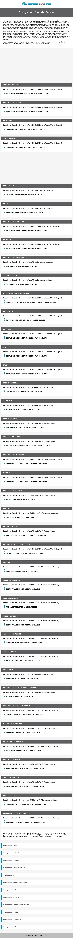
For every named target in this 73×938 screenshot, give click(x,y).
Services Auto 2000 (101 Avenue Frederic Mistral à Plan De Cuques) (36, 23)
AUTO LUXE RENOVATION (13, 741)
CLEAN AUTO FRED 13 (11, 580)
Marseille (25, 43)
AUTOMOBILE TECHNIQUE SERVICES (17, 544)
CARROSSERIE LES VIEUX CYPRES (16, 706)
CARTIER (6, 562)
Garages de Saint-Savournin (14, 867)
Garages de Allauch (10, 845)
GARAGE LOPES (9, 795)
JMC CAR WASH (9, 138)
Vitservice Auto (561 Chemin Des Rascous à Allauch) (51, 33)
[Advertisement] (36, 63)
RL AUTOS (7, 239)
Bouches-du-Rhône (22, 22)
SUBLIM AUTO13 (9, 616)
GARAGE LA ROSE (9, 652)
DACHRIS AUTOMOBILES (12, 723)
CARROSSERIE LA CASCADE (13, 454)
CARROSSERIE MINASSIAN (13, 221)
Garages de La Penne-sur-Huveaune (17, 890)
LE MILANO (7, 120)
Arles (40, 43)
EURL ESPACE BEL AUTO (12, 383)
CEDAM (6, 508)
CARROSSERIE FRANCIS (12, 634)
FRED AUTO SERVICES (11, 419)
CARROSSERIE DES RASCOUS (14, 257)
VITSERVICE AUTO (10, 275)
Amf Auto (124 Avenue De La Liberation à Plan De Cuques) (48, 36)
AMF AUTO (7, 329)
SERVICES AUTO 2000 (12, 84)
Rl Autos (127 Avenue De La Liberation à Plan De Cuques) (44, 31)
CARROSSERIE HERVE (11, 759)
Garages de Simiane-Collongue (15, 882)
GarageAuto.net (8, 21)
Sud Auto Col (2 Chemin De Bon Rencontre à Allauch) (36, 27)
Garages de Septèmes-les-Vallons (16, 904)
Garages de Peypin (10, 912)
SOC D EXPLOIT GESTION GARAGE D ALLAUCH (20, 688)
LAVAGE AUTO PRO (10, 526)
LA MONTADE (8, 311)
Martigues (48, 43)
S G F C (5, 347)
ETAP (5, 365)
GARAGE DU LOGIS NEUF (12, 490)
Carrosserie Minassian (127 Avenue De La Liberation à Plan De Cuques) (42, 28)
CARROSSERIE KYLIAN (12, 102)
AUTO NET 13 (8, 670)
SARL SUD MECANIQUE (11, 598)
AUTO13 (6, 203)
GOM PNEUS (7, 401)
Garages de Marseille (11, 897)
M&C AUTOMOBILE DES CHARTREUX (17, 293)
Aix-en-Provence (33, 43)
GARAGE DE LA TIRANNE (12, 437)
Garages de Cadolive (11, 860)
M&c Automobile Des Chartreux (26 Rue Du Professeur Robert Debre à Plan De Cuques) (30, 34)
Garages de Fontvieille (11, 853)
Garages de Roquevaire (12, 919)
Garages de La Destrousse (13, 927)
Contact (45, 935)
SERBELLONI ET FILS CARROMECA (16, 813)
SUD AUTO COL (9, 186)
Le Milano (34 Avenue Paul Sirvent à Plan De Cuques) (32, 25)
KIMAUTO (7, 472)
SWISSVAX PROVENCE (12, 777)
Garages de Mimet (10, 875)
